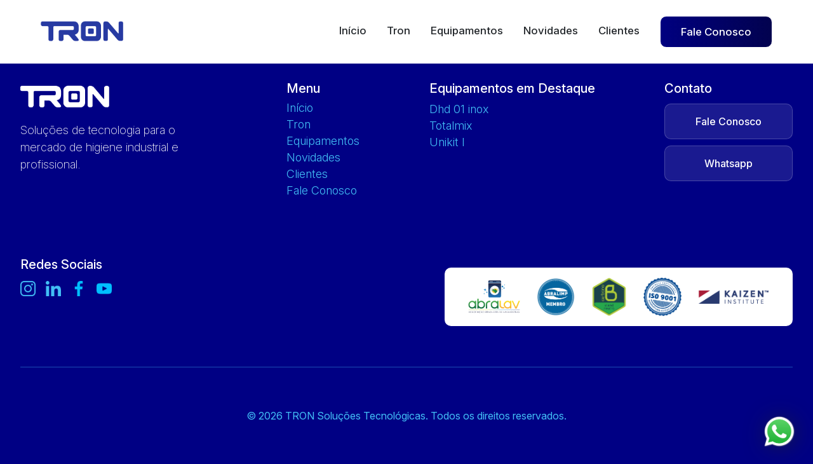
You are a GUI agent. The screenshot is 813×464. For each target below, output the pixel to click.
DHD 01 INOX (458, 109)
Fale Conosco (716, 31)
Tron (398, 31)
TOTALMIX (450, 126)
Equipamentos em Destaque (512, 88)
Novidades (550, 31)
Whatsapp (728, 163)
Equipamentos (467, 31)
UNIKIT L (446, 142)
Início (352, 31)
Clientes (619, 31)
